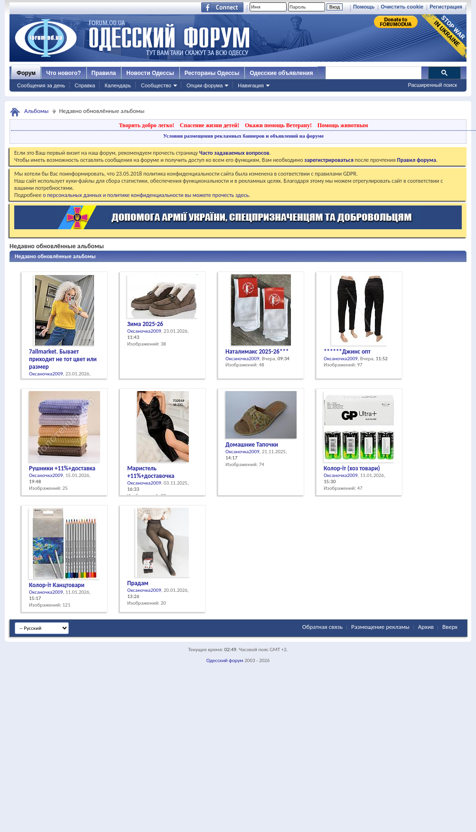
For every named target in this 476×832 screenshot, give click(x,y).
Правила (104, 73)
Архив (426, 626)
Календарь (117, 85)
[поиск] (373, 73)
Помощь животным (342, 125)
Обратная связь (322, 626)
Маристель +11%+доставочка (150, 472)
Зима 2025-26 (145, 323)
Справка (85, 85)
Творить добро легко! (146, 125)
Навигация (250, 85)
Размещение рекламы (380, 626)
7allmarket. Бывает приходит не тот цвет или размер (63, 359)
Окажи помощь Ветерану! (278, 125)
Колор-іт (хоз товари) (352, 468)
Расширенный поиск (432, 85)
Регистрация (445, 6)
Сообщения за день (41, 85)
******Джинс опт (347, 351)
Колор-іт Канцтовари (56, 585)
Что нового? (63, 73)
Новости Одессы (150, 73)
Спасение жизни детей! (209, 125)
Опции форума (205, 85)
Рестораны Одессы (212, 73)
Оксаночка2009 (46, 374)
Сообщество (156, 85)
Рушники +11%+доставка (62, 468)
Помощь (363, 6)
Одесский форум (224, 660)
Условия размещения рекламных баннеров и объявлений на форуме (243, 136)
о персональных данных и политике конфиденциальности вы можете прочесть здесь (146, 195)
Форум (26, 73)
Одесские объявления (281, 73)
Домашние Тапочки (251, 444)
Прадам (138, 583)
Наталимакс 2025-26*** (257, 351)
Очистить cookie (402, 6)
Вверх (449, 626)
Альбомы (36, 110)
